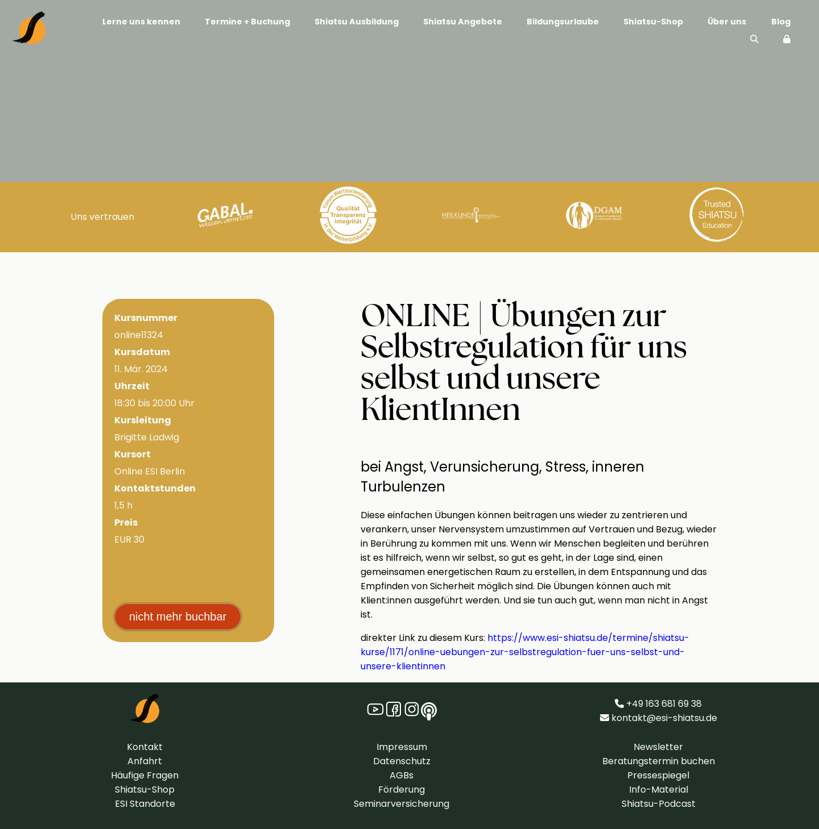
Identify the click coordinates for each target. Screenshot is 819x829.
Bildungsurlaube (563, 21)
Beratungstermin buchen (658, 761)
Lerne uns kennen (141, 21)
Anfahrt (144, 761)
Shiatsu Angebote (462, 21)
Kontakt (145, 746)
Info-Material (658, 789)
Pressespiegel (658, 775)
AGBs (401, 775)
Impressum (402, 746)
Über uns (727, 21)
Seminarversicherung (401, 803)
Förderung (401, 789)
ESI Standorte (145, 803)
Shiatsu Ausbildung (357, 21)
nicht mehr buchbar (177, 616)
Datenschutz (402, 761)
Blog (781, 21)
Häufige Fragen (145, 775)
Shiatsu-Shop (653, 21)
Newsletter (658, 746)
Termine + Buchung (247, 21)
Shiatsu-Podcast (659, 803)
